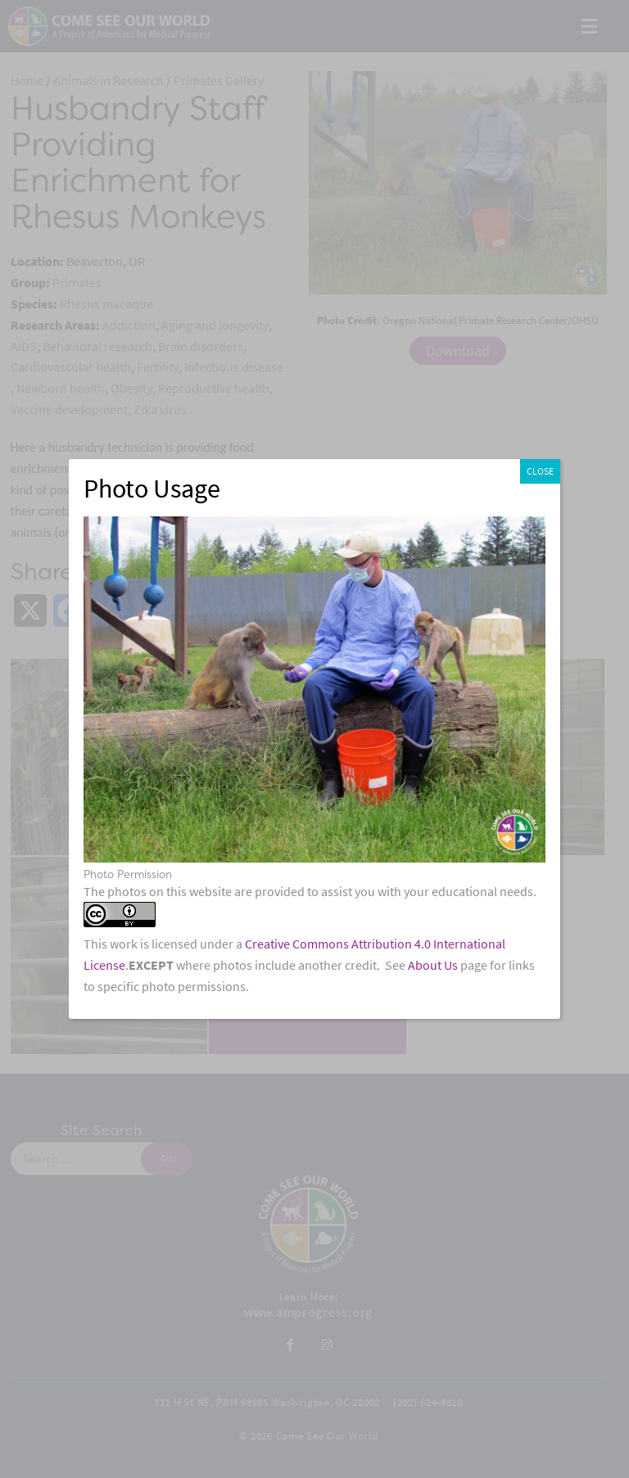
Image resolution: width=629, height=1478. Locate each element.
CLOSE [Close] (540, 471)
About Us (433, 965)
